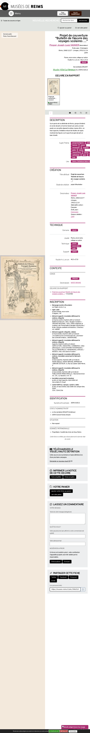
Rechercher (83, 21)
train (73, 157)
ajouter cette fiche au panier (61, 491)
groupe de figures (78, 143)
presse (75, 279)
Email (53, 581)
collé (73, 248)
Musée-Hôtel (64, 69)
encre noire (76, 246)
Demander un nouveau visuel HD (60, 461)
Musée (75, 13)
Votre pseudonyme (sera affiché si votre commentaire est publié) (67, 532)
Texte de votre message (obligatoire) (61, 512)
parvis (86, 153)
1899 (72, 217)
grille (74, 150)
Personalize (73, 731)
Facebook (63, 577)
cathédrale (75, 155)
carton (74, 252)
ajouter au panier (65, 28)
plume (74, 244)
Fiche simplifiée (56, 477)
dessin (84, 62)
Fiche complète (69, 477)
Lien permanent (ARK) (56, 585)
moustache (76, 148)
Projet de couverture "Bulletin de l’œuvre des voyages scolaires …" (52, 97)
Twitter (53, 577)
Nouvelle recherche (46, 20)
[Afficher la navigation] (11, 13)
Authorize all (54, 731)
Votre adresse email (55, 541)
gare (84, 155)
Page (62, 13)
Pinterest (73, 577)
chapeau (85, 148)
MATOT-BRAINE (76, 283)
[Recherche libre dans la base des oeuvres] (69, 21)
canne (83, 145)
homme (74, 145)
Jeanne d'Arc (76, 153)
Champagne (74, 212)
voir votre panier (81, 28)
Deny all (64, 731)
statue (81, 150)
